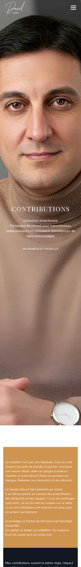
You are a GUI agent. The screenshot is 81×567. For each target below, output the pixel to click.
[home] (14, 7)
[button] (73, 7)
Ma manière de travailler (41, 249)
